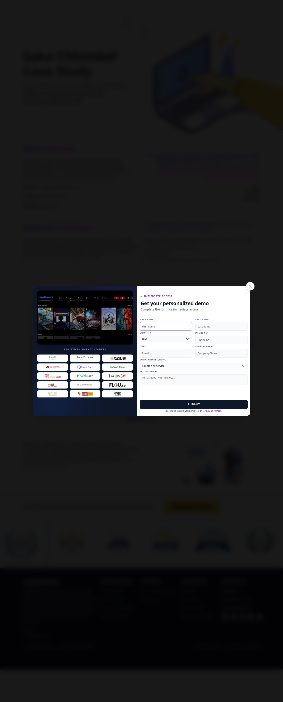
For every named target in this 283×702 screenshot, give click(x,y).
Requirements (149, 372)
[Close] (250, 286)
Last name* (202, 320)
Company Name (204, 346)
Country (145, 333)
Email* (143, 346)
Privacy (217, 410)
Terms (205, 410)
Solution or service (153, 360)
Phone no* (201, 333)
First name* (147, 320)
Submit (193, 404)
